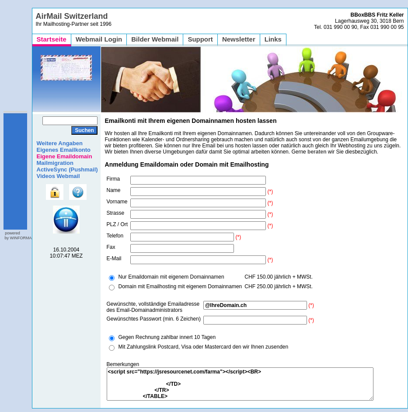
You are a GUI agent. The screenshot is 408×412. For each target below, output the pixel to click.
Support (200, 39)
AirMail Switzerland (72, 16)
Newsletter (238, 39)
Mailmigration (55, 163)
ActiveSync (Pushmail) (67, 169)
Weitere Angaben (60, 143)
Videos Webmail (58, 176)
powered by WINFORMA (17, 235)
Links (273, 39)
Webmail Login (99, 39)
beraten (316, 152)
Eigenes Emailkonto (64, 150)
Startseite (51, 39)
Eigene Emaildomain (64, 156)
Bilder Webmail (154, 39)
